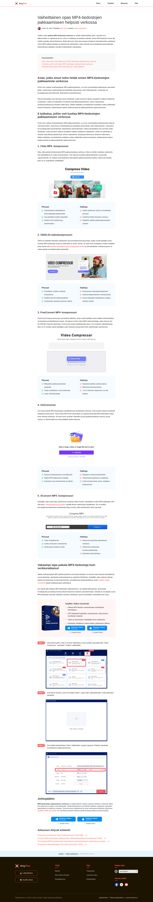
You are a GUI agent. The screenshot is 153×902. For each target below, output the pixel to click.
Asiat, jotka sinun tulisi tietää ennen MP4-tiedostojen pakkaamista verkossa (69, 61)
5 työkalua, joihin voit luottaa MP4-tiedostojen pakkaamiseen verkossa (67, 64)
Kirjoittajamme (60, 879)
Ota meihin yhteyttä (62, 875)
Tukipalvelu (90, 871)
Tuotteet (110, 3)
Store (98, 3)
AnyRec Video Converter (77, 604)
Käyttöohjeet (91, 879)
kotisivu (61, 854)
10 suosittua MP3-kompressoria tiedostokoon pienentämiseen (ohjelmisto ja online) (73, 841)
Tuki (136, 3)
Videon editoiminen (80, 28)
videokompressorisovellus (55, 504)
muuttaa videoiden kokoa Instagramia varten (67, 246)
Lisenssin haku (91, 875)
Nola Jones (64, 28)
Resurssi (124, 3)
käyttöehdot (103, 898)
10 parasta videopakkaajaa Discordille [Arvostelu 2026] (62, 844)
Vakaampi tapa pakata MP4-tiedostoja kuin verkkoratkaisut (63, 67)
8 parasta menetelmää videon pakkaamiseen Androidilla (62, 835)
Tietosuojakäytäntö (116, 898)
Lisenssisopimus (132, 898)
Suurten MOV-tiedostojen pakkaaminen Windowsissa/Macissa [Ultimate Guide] (72, 838)
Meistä (57, 871)
